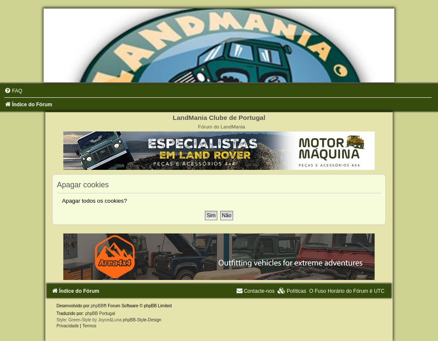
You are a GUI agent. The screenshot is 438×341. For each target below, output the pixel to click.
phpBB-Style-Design (142, 320)
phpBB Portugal (100, 313)
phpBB (97, 305)
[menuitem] (13, 91)
